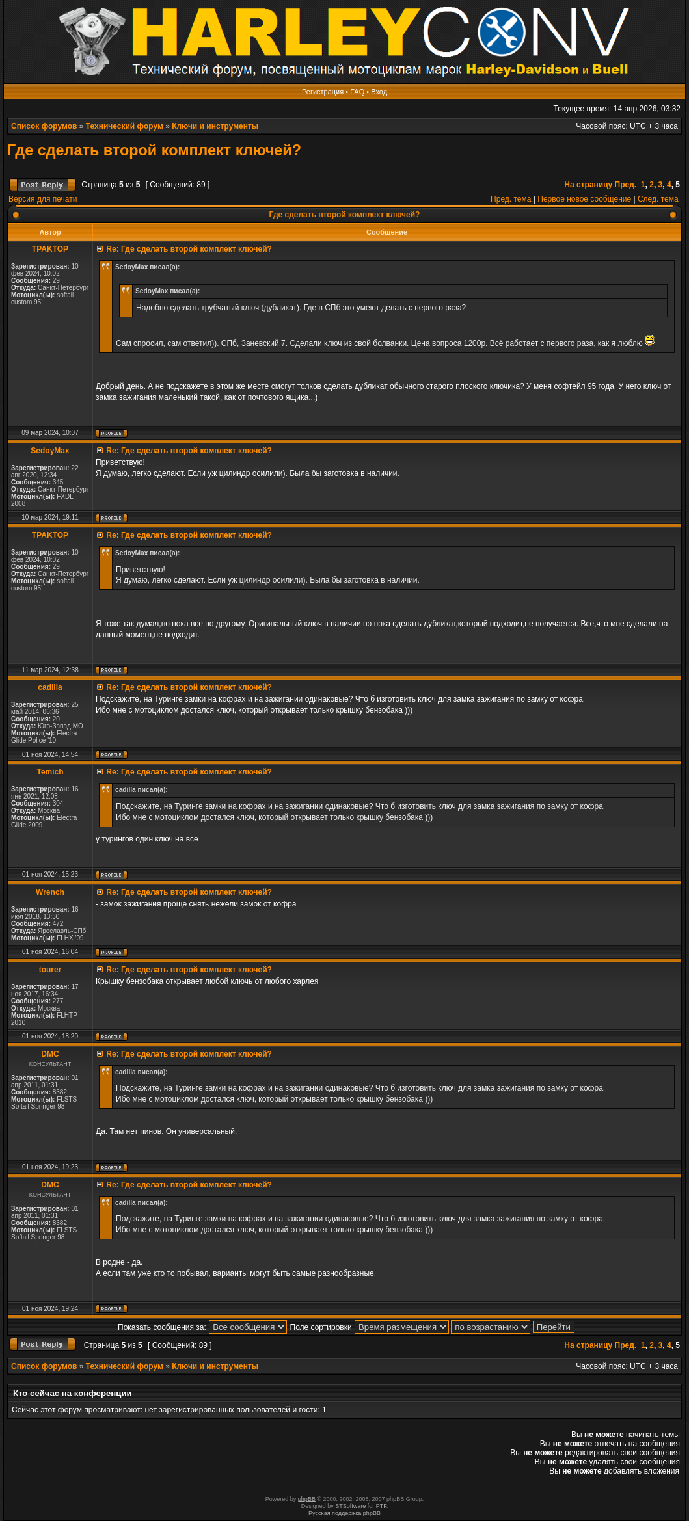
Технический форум (124, 126)
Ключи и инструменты (215, 126)
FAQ (357, 92)
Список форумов (44, 126)
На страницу (588, 184)
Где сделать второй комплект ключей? (154, 150)
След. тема (658, 199)
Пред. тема (511, 199)
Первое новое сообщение (584, 199)
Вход (379, 92)
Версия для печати (42, 199)
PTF (381, 1506)
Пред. (626, 184)
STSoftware (350, 1506)
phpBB (307, 1499)
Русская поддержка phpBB (344, 1513)
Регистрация (323, 92)
